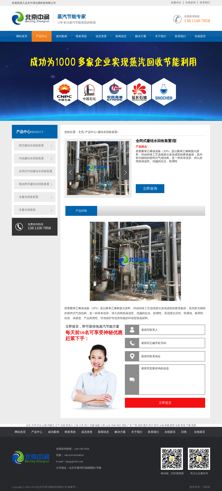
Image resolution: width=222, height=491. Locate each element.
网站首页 (21, 36)
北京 (28, 425)
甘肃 (177, 425)
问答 (184, 431)
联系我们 (205, 2)
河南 (113, 425)
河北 (39, 425)
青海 (183, 425)
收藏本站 (176, 2)
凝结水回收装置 (107, 132)
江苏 (81, 425)
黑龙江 (69, 425)
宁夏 (188, 425)
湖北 (118, 425)
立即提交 (165, 402)
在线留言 (200, 36)
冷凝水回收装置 (28, 196)
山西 (44, 425)
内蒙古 (51, 425)
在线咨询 (190, 2)
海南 (140, 425)
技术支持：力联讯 (199, 486)
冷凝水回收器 (27, 209)
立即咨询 (150, 189)
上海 (76, 425)
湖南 (124, 425)
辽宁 (57, 425)
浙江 (86, 425)
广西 (134, 425)
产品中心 (41, 36)
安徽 (92, 425)
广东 (129, 425)
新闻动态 (120, 36)
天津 (33, 425)
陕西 (172, 425)
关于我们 (160, 36)
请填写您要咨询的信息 (171, 378)
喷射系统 (81, 36)
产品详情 (81, 210)
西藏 (167, 425)
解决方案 (140, 36)
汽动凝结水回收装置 (31, 158)
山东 (108, 425)
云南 (161, 425)
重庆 (145, 425)
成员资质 (101, 36)
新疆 (193, 425)
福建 (97, 425)
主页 (81, 132)
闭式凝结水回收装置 (31, 145)
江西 (102, 425)
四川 (150, 425)
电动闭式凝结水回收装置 (34, 184)
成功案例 (61, 36)
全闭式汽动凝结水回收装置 (35, 171)
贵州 (156, 425)
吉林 (62, 425)
